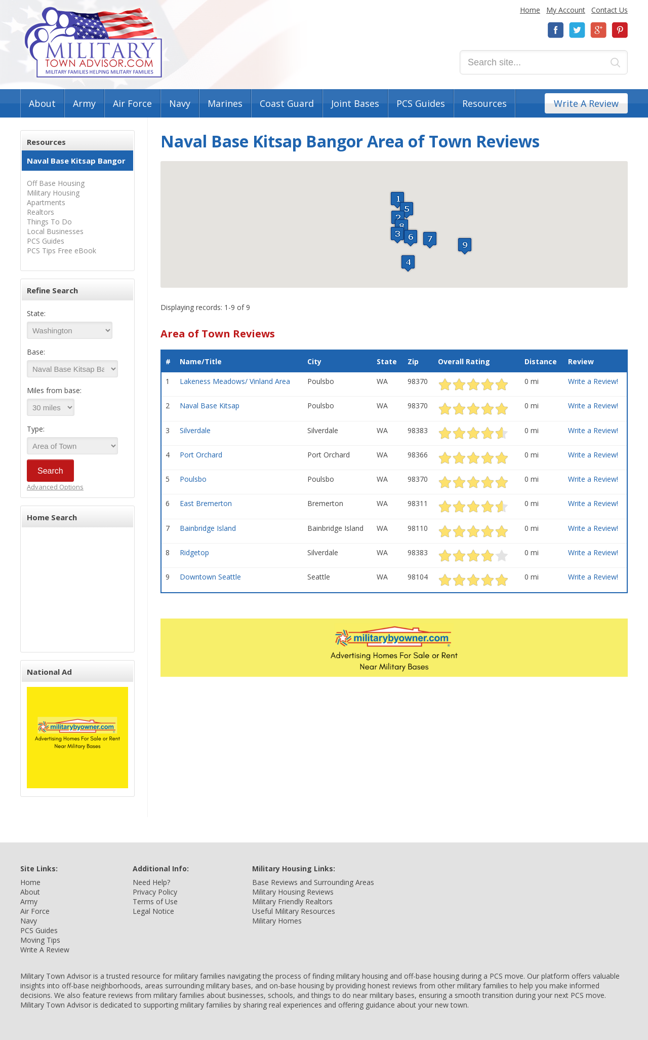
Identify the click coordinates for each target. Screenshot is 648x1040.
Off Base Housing (56, 183)
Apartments (46, 202)
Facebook (556, 30)
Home (530, 10)
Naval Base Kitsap (209, 405)
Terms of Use (155, 901)
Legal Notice (153, 911)
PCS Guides (420, 103)
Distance (540, 361)
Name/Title (201, 361)
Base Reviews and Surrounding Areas (313, 882)
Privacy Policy (155, 892)
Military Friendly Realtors (292, 901)
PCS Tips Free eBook (61, 250)
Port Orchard (201, 454)
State (387, 361)
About (42, 103)
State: (36, 313)
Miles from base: (54, 390)
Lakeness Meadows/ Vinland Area (235, 381)
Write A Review (586, 103)
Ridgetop (194, 552)
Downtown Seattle (210, 577)
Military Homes (277, 921)
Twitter (577, 30)
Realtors (40, 212)
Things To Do (49, 221)
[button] (397, 199)
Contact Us (609, 10)
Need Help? (151, 882)
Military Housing (53, 193)
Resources (484, 103)
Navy (179, 103)
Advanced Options (55, 486)
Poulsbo (193, 479)
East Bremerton (206, 503)
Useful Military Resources (293, 911)
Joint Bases (355, 103)
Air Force (132, 103)
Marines (225, 103)
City (314, 361)
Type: (36, 429)
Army (84, 103)
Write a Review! (593, 381)
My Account (565, 10)
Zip (413, 361)
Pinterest (620, 30)
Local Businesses (55, 231)
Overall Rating (464, 361)
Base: (36, 352)
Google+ (598, 30)
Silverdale (195, 430)
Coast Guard (287, 103)
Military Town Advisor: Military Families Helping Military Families (93, 42)
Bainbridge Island (208, 528)
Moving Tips (40, 940)
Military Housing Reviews (293, 892)
